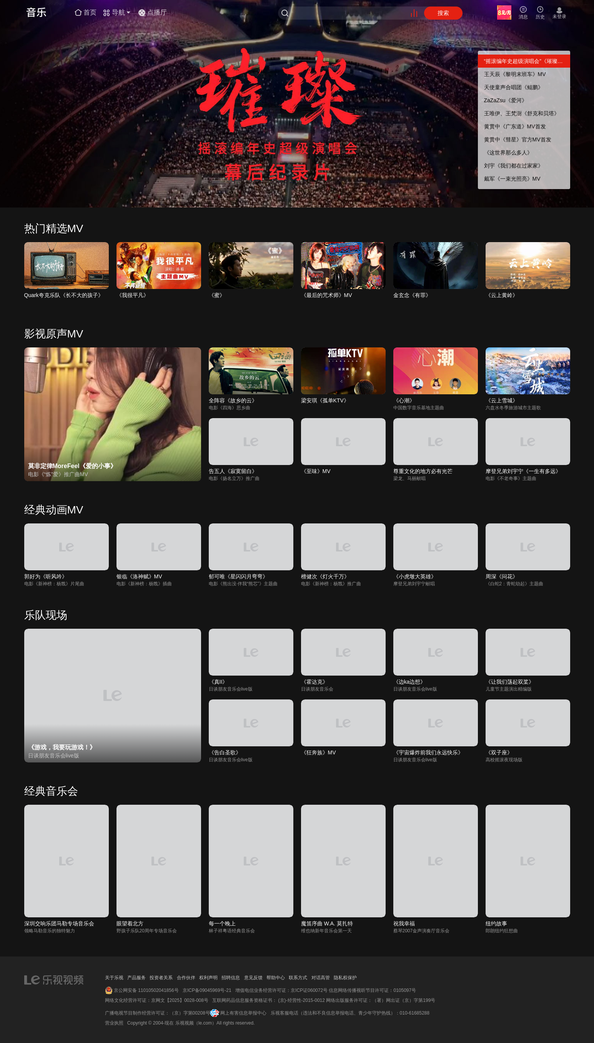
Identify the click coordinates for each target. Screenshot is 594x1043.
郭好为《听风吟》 (45, 576)
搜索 (443, 13)
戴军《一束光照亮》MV (512, 179)
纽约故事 (496, 923)
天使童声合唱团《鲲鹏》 (513, 87)
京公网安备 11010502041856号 (146, 990)
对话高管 (320, 977)
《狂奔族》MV (318, 752)
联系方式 (298, 977)
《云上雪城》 (502, 400)
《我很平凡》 (132, 295)
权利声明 (208, 977)
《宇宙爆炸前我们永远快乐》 (428, 752)
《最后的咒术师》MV (326, 295)
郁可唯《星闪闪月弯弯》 (238, 576)
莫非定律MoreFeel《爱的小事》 (72, 466)
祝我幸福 (404, 923)
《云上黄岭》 (502, 295)
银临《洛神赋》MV (139, 576)
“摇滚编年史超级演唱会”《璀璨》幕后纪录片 (527, 61)
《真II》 (218, 682)
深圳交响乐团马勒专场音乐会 (59, 923)
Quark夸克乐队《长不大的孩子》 (63, 295)
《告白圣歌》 (225, 752)
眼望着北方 (129, 923)
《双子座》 (499, 752)
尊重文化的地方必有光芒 (423, 471)
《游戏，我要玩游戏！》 (62, 747)
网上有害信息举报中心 (243, 1013)
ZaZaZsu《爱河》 (505, 100)
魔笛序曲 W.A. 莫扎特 (327, 923)
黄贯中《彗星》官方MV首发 (517, 139)
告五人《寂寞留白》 (233, 471)
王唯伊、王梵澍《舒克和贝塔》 (521, 113)
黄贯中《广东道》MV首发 (515, 126)
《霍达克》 (314, 682)
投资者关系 (161, 977)
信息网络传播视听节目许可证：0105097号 (372, 990)
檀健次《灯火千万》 (325, 576)
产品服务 (136, 977)
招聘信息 (230, 977)
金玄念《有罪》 (412, 295)
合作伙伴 (186, 977)
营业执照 (114, 1023)
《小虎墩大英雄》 (414, 576)
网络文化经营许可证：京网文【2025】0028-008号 (156, 1000)
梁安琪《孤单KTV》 (325, 400)
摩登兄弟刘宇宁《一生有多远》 (523, 471)
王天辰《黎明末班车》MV (515, 74)
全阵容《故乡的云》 (233, 400)
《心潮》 (404, 400)
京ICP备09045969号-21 (207, 990)
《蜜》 (217, 295)
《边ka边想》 (409, 682)
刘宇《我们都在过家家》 (513, 166)
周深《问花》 (502, 576)
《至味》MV (316, 471)
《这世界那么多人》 (508, 152)
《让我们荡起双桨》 (510, 682)
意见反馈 (253, 977)
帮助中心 (275, 977)
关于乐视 (114, 977)
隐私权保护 (345, 977)
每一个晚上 (222, 923)
